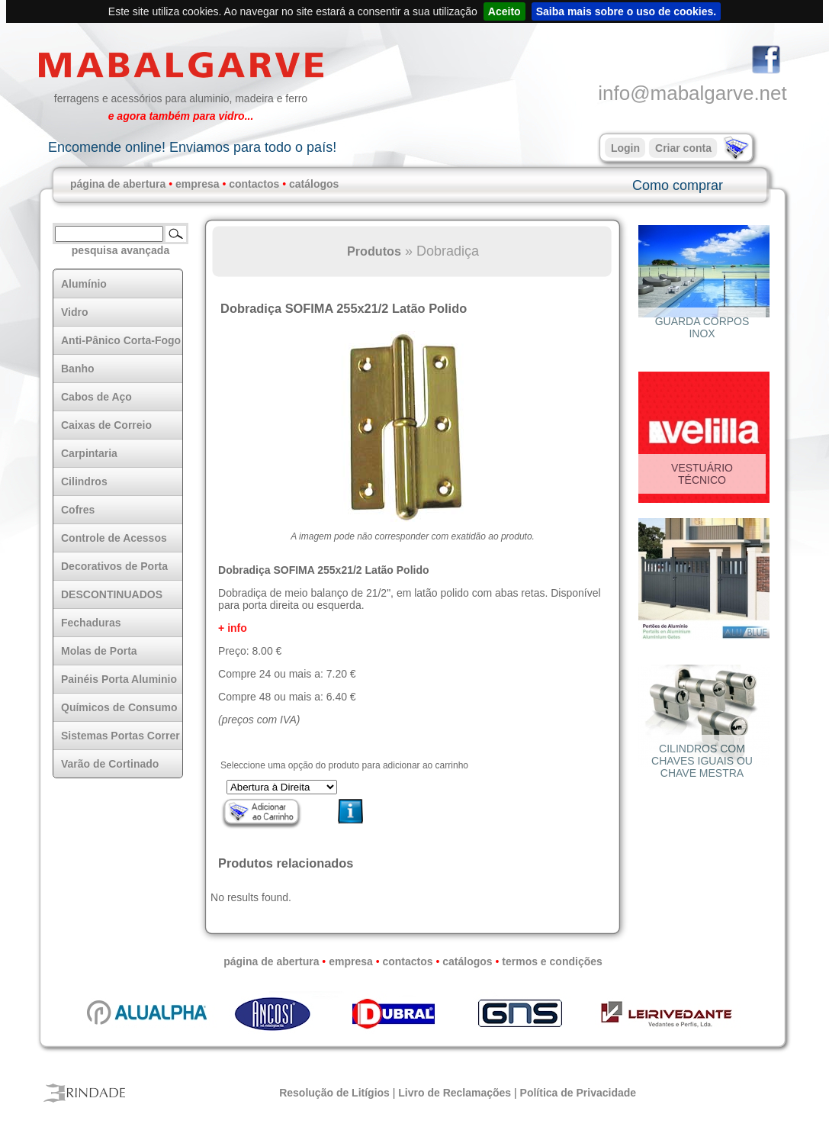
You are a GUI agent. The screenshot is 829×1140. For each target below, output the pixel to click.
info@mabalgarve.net (692, 93)
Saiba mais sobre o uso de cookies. (626, 11)
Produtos (374, 251)
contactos (254, 184)
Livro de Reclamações (454, 1093)
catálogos (314, 184)
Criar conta (683, 148)
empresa (197, 184)
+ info (232, 628)
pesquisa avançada (120, 250)
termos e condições (552, 961)
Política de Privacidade (578, 1093)
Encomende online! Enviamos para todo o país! (192, 147)
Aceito (504, 11)
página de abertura (117, 184)
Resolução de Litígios (334, 1093)
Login (625, 148)
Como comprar (677, 185)
